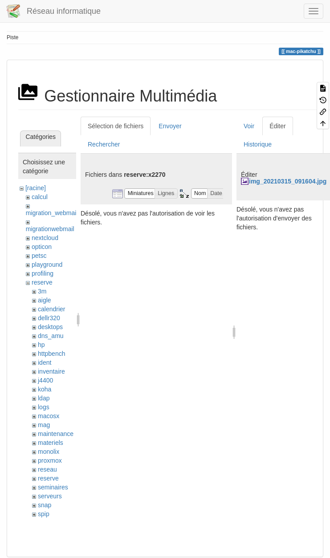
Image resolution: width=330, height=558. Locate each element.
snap (44, 505)
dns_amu (51, 335)
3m (42, 291)
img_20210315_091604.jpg (287, 181)
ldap (43, 398)
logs (43, 407)
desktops (50, 326)
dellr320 (49, 318)
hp (41, 344)
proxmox (50, 460)
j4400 (45, 380)
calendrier (51, 309)
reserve (42, 282)
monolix (48, 451)
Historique (258, 144)
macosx (48, 416)
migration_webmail (52, 212)
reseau (47, 469)
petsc (39, 255)
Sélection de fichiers (115, 126)
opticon (42, 246)
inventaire (51, 371)
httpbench (51, 353)
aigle (44, 300)
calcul (40, 196)
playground (47, 264)
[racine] (35, 187)
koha (44, 389)
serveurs (50, 496)
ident (44, 362)
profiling (42, 273)
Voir (249, 126)
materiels (50, 442)
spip (43, 513)
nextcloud (45, 237)
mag (44, 424)
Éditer (277, 126)
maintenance (55, 433)
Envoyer (170, 126)
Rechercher (104, 144)
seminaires (53, 487)
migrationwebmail (50, 228)
